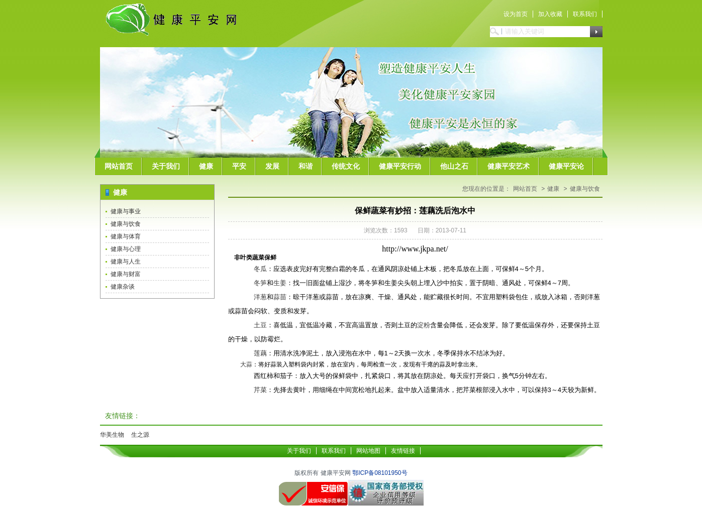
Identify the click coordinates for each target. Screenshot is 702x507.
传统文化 (346, 166)
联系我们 (585, 14)
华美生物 (112, 434)
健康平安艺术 (508, 166)
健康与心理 (126, 248)
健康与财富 (126, 274)
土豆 (260, 325)
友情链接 (403, 450)
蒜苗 (279, 297)
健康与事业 (126, 211)
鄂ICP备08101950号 (379, 472)
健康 (206, 166)
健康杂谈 (123, 286)
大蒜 (246, 364)
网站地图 (368, 450)
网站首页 (119, 166)
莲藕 (260, 353)
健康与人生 (126, 261)
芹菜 (260, 390)
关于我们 (166, 166)
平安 (239, 166)
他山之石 (454, 166)
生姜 (279, 283)
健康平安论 (566, 166)
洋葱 (260, 297)
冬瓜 (260, 269)
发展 (272, 166)
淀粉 (423, 325)
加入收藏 (550, 14)
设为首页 (516, 14)
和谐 (305, 166)
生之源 (140, 434)
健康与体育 (126, 236)
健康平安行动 (400, 166)
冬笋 (260, 283)
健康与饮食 (126, 223)
